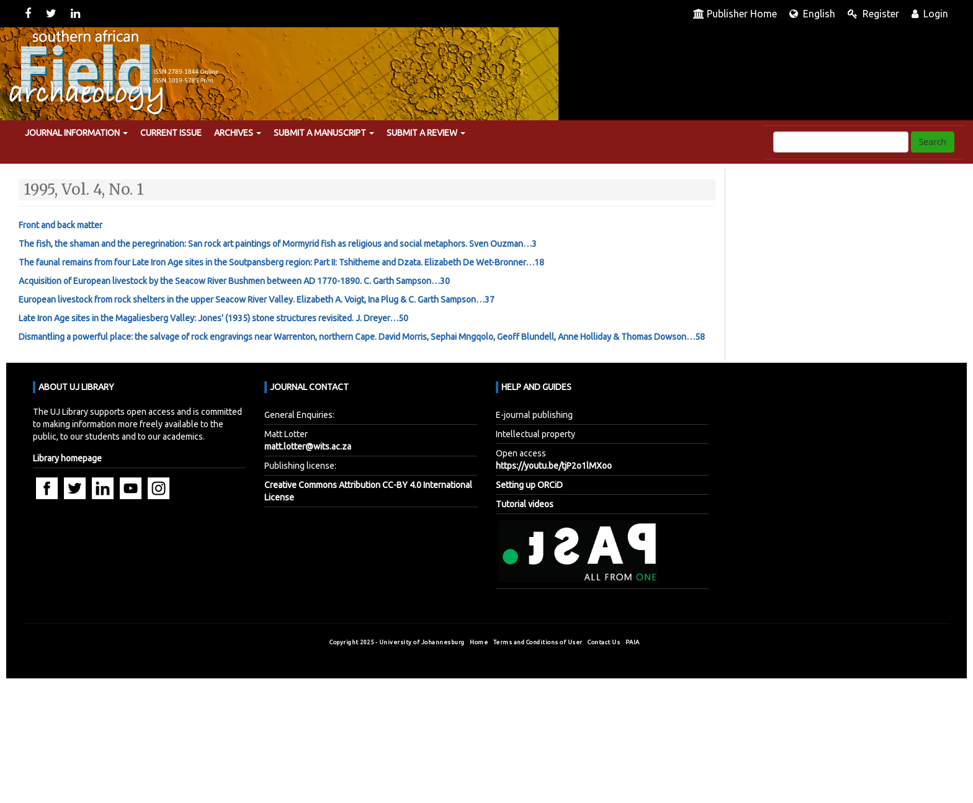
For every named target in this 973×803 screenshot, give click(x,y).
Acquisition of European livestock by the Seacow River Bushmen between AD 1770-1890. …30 (234, 281)
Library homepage (67, 458)
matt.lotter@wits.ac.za (307, 446)
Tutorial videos (525, 504)
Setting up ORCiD (529, 485)
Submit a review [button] (426, 133)
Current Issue (171, 133)
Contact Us (605, 642)
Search (932, 142)
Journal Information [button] (76, 133)
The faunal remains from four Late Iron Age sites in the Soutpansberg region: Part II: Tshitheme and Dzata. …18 (281, 262)
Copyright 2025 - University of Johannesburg (397, 642)
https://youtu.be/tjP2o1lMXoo (554, 466)
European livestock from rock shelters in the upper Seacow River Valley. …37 (257, 299)
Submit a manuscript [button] (324, 133)
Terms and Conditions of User (539, 642)
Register (873, 13)
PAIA (634, 642)
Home (480, 642)
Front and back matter (60, 225)
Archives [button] (237, 133)
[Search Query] (840, 142)
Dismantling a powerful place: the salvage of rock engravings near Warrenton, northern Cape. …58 (362, 337)
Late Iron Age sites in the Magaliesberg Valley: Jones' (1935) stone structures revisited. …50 (213, 318)
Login (930, 13)
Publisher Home (735, 13)
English (812, 13)
